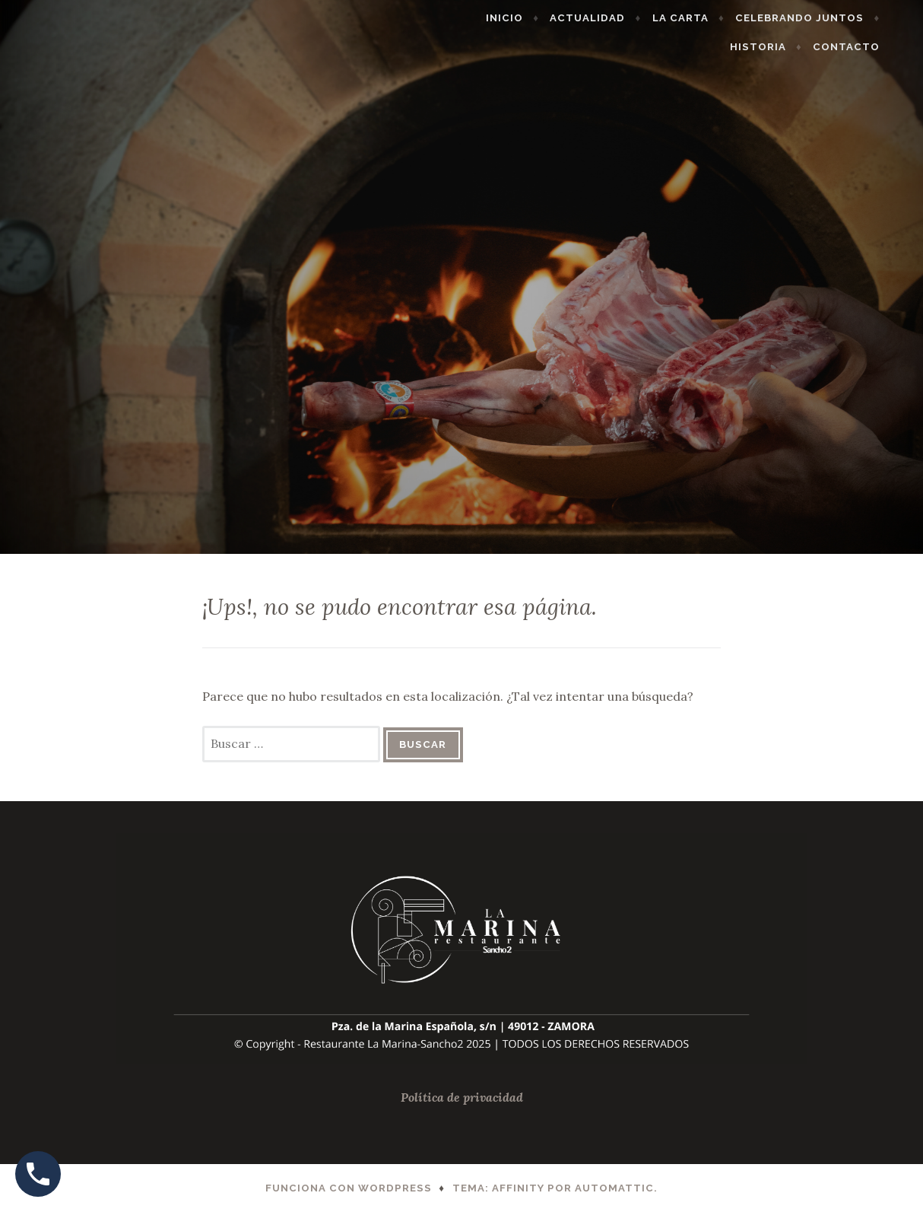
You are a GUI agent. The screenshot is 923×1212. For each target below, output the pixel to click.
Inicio (528, 18)
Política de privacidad (462, 1097)
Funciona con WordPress (348, 1188)
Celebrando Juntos (823, 18)
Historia (781, 46)
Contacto (869, 46)
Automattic (614, 1188)
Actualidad (611, 18)
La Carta (704, 18)
